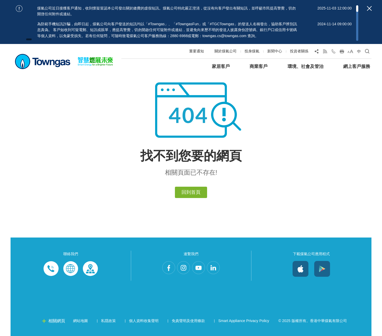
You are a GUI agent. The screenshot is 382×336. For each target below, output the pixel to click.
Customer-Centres (90, 268)
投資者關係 (299, 51)
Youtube (200, 268)
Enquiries (70, 268)
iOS (300, 269)
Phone (51, 268)
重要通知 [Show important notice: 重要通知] (196, 51)
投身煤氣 (252, 51)
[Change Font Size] (350, 52)
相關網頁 (56, 321)
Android (322, 269)
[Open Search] (367, 52)
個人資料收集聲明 (144, 321)
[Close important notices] (369, 8)
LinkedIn (218, 268)
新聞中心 (274, 51)
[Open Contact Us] (333, 52)
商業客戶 (259, 66)
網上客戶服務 (356, 66)
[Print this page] (342, 52)
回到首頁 (191, 192)
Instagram (182, 268)
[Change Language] (359, 52)
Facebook (164, 268)
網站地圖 (80, 321)
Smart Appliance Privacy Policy (243, 321)
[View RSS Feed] (325, 52)
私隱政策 (108, 321)
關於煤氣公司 (225, 51)
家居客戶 (221, 66)
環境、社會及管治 (305, 66)
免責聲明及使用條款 (188, 321)
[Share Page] (316, 52)
